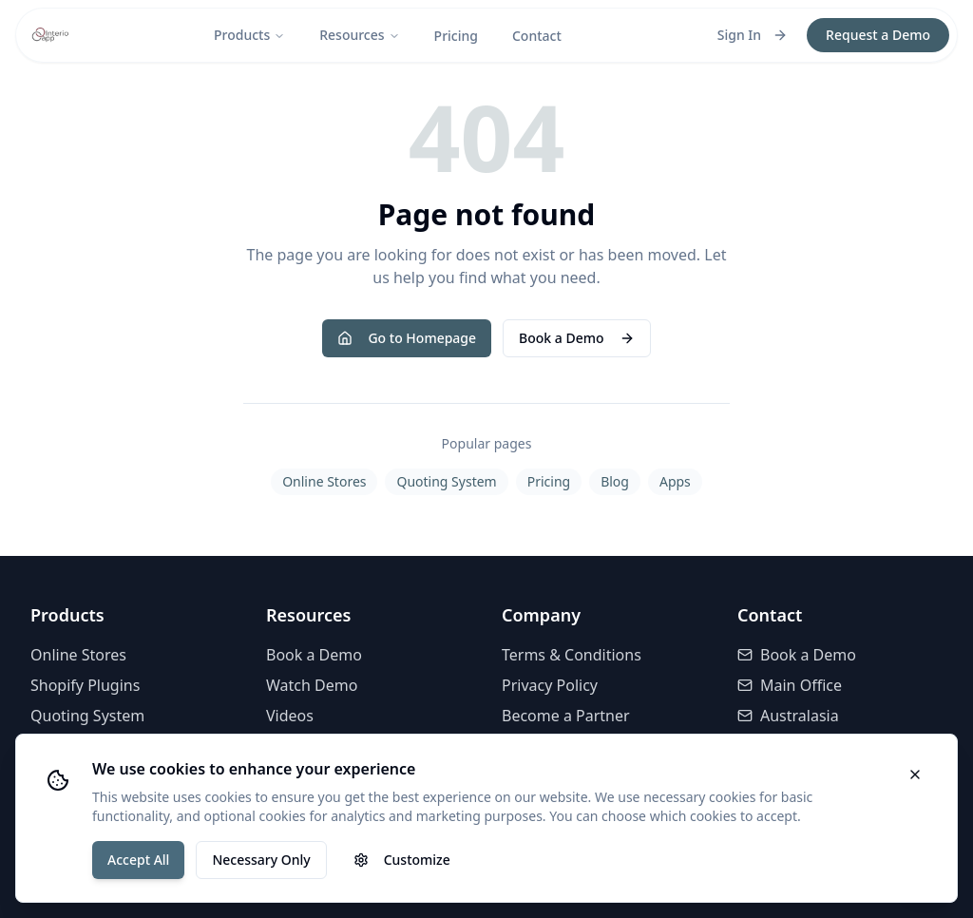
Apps (675, 481)
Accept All (138, 860)
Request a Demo (878, 35)
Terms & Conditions (571, 654)
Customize (401, 860)
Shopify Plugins (85, 685)
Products (249, 35)
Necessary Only (261, 860)
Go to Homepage (406, 338)
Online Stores (324, 481)
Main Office (789, 685)
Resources (359, 35)
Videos (290, 715)
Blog (615, 481)
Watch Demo (311, 685)
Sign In (752, 35)
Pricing (456, 36)
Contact (537, 36)
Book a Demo (576, 338)
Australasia (788, 715)
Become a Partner (566, 715)
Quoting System (446, 481)
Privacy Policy (550, 685)
